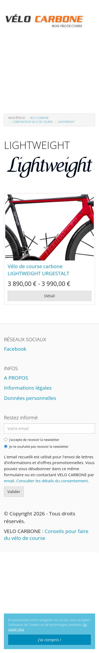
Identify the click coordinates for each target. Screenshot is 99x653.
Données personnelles (30, 398)
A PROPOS (16, 377)
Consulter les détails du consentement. (52, 480)
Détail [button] (49, 295)
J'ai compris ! (49, 639)
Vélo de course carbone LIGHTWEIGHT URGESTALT (38, 270)
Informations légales (27, 387)
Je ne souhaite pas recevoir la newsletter (36, 446)
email (9, 480)
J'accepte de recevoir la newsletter (31, 440)
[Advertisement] (49, 65)
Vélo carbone (39, 118)
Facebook (15, 348)
